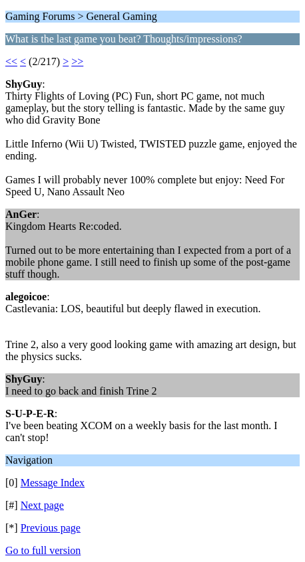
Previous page (51, 527)
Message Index (53, 482)
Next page (42, 505)
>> (77, 61)
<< (11, 61)
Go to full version (43, 550)
